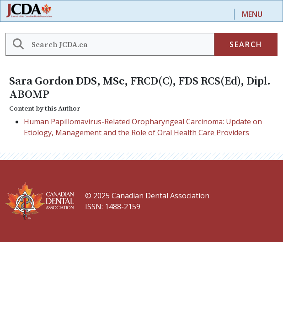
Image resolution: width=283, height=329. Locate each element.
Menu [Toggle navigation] (252, 14)
